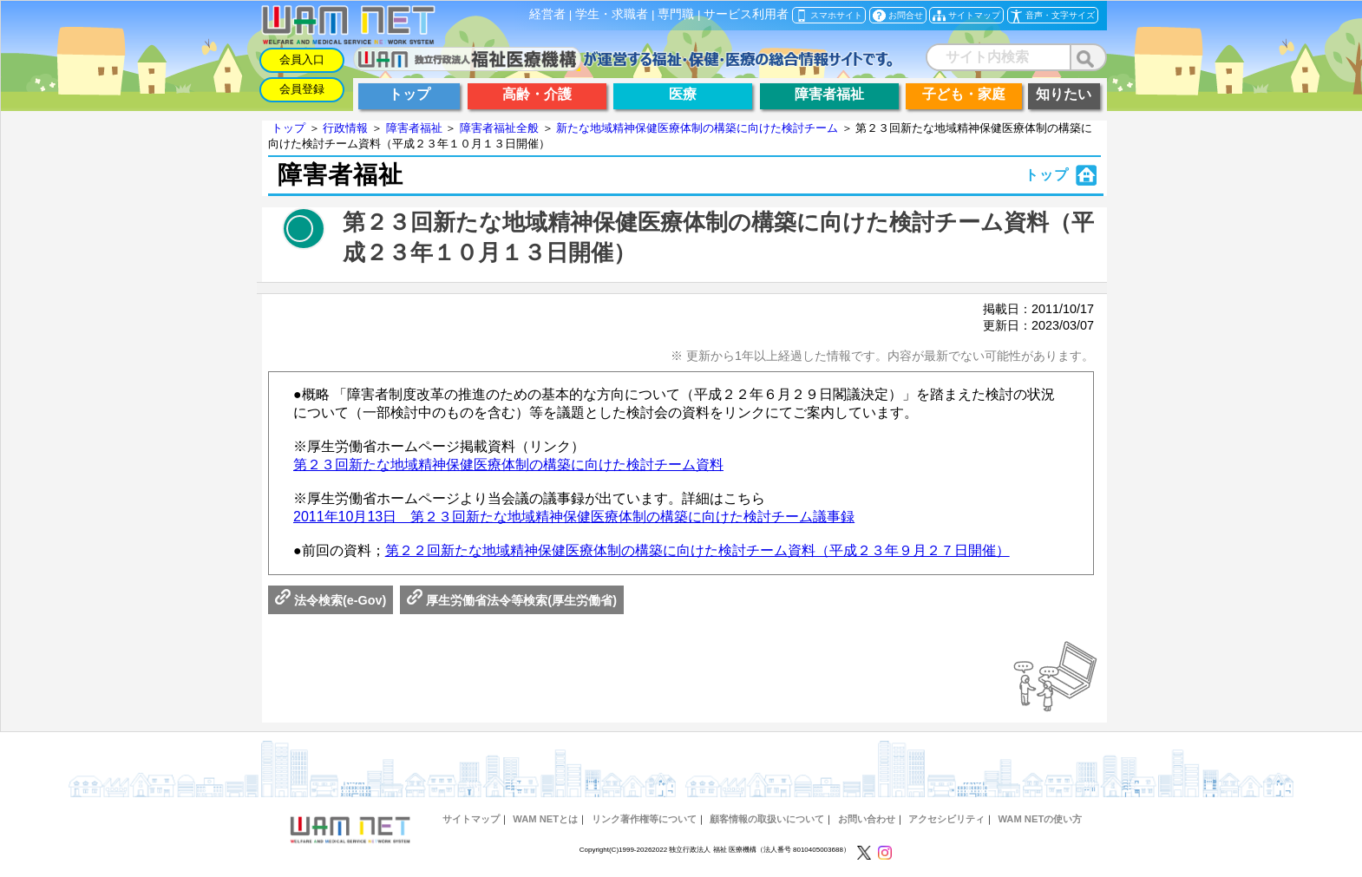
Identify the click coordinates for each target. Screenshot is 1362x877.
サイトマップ (471, 819)
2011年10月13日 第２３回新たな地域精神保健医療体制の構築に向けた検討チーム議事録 (574, 516)
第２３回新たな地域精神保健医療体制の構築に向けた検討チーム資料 (508, 464)
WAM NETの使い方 (1040, 819)
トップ (288, 127)
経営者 (547, 14)
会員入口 (301, 59)
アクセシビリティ (946, 819)
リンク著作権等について (644, 819)
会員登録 (301, 88)
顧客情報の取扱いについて (767, 819)
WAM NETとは (545, 819)
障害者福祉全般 (499, 127)
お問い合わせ (866, 819)
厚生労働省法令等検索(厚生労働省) (512, 600)
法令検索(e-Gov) (330, 600)
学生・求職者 (611, 14)
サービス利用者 (746, 14)
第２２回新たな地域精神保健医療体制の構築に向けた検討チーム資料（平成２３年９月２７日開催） (697, 550)
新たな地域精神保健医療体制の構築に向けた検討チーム (697, 127)
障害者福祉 (414, 127)
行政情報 (345, 127)
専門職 (676, 14)
